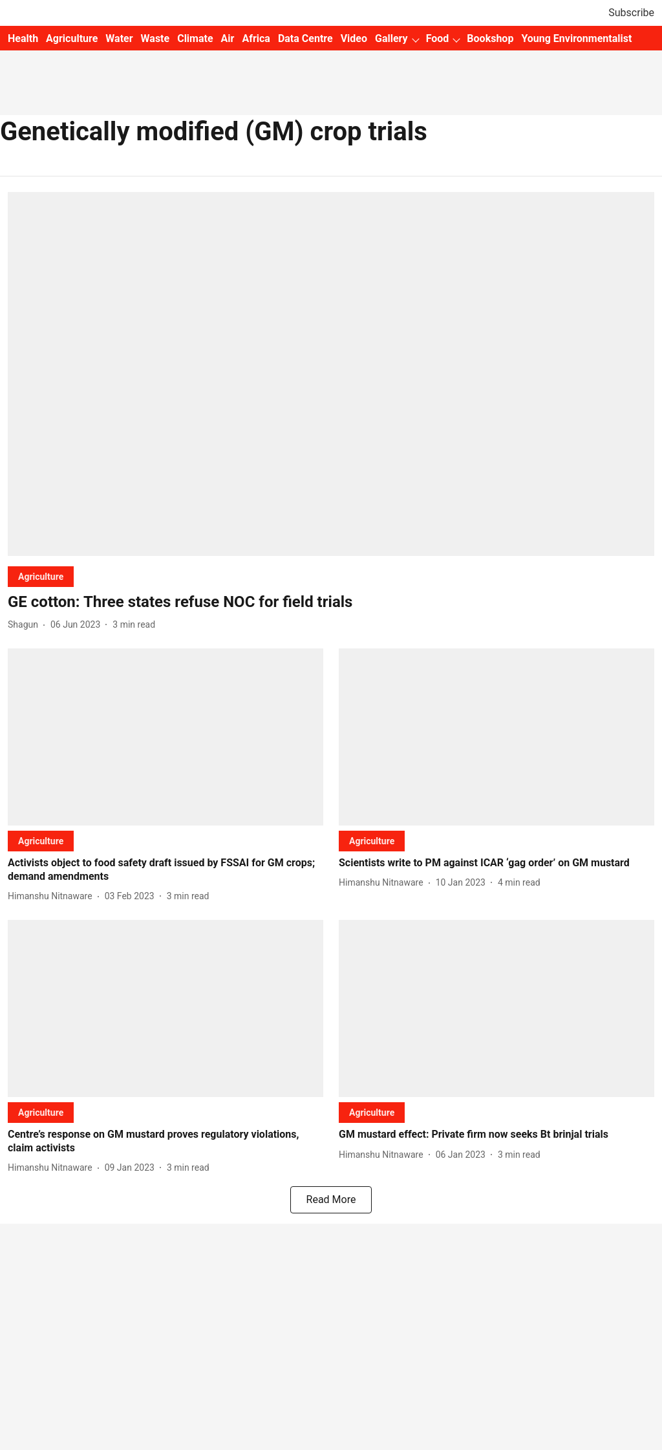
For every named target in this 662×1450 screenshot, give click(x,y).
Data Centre (305, 38)
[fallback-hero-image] (331, 374)
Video (354, 38)
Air (228, 38)
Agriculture (72, 38)
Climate (195, 38)
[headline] (331, 602)
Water (119, 38)
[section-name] (41, 576)
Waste (155, 38)
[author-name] (25, 625)
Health (23, 38)
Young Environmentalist (576, 38)
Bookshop (490, 38)
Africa (256, 38)
